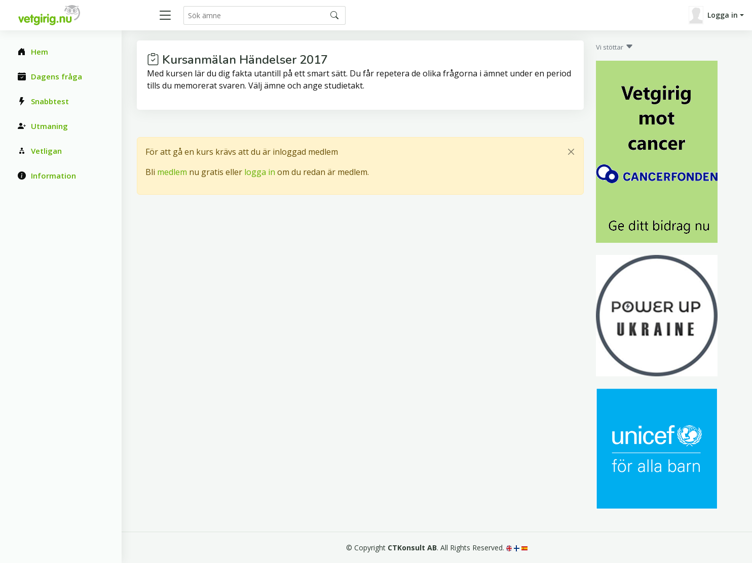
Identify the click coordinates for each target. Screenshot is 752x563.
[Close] (571, 152)
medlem (172, 172)
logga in (259, 172)
